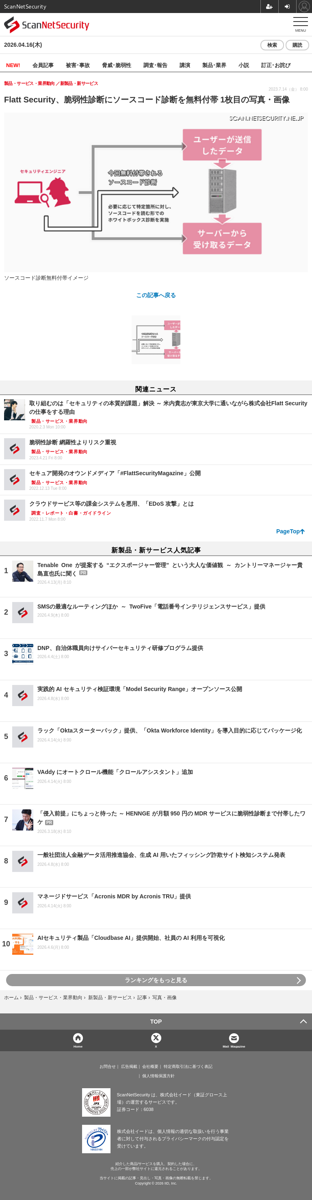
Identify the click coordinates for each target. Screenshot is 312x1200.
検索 (272, 45)
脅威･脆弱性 (116, 64)
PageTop (288, 531)
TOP (156, 1021)
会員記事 (43, 64)
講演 (185, 64)
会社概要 (150, 1067)
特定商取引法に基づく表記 (188, 1067)
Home (78, 1046)
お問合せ (108, 1067)
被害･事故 (78, 64)
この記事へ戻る (156, 295)
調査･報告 (155, 64)
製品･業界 (214, 64)
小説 (243, 64)
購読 (297, 45)
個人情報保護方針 (158, 1076)
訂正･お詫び (275, 64)
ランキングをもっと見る (156, 980)
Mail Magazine (234, 1046)
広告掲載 (129, 1067)
